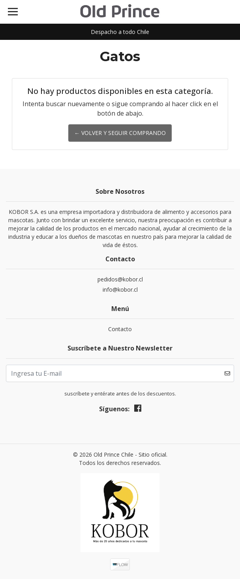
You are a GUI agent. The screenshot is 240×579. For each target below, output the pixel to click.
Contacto (120, 329)
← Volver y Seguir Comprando (120, 133)
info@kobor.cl (120, 289)
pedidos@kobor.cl (120, 279)
